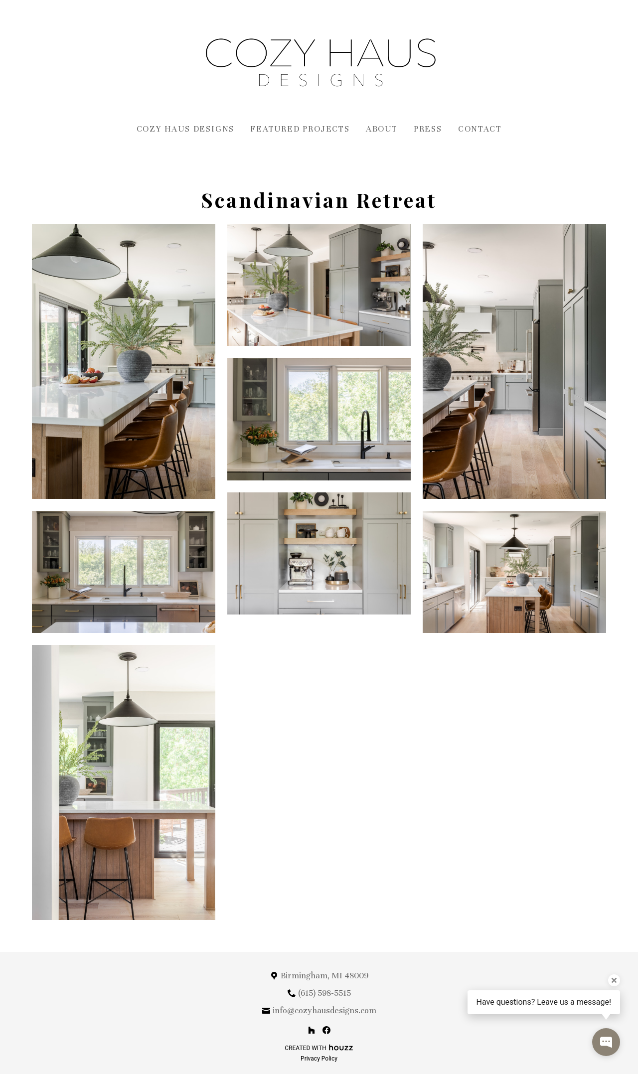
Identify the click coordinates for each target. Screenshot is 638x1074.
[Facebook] (326, 1030)
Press (428, 129)
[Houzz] (311, 1030)
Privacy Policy (319, 1058)
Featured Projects (300, 129)
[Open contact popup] (606, 1042)
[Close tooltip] (614, 980)
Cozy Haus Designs (186, 129)
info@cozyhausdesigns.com (324, 1010)
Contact (480, 129)
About (382, 129)
